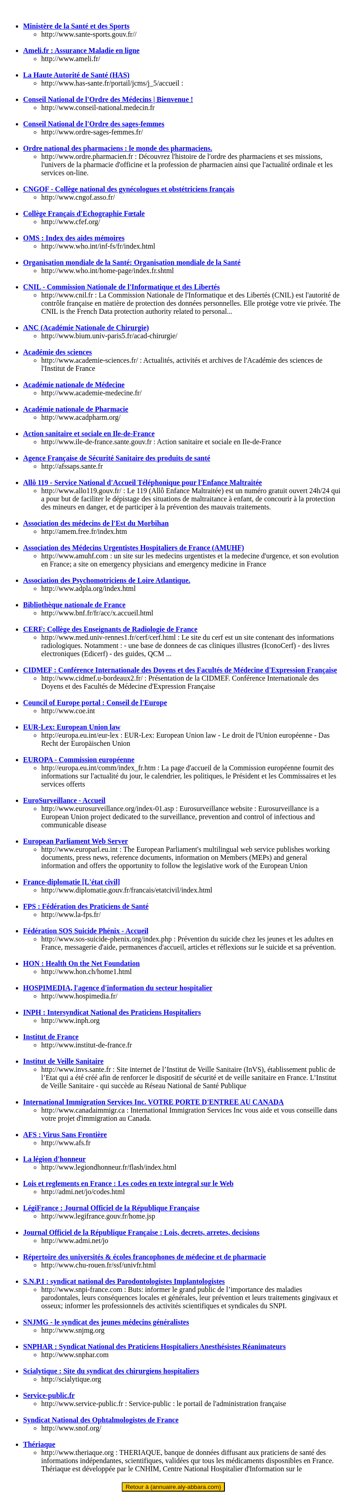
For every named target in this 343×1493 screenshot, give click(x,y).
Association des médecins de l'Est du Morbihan (96, 523)
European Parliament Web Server (75, 841)
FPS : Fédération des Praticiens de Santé (85, 906)
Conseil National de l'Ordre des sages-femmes (93, 124)
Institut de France (51, 1037)
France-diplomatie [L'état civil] (71, 882)
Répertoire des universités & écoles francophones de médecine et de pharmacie (144, 1257)
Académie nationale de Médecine (73, 385)
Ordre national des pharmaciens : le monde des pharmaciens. (117, 148)
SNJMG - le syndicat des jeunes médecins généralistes (106, 1322)
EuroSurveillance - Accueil (64, 800)
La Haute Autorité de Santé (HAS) (76, 75)
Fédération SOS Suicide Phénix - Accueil (85, 931)
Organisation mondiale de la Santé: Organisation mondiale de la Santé (131, 262)
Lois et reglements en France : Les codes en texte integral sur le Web (128, 1183)
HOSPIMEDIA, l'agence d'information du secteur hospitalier (117, 988)
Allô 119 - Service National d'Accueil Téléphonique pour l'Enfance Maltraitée (142, 482)
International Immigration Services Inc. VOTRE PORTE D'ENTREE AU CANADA (153, 1102)
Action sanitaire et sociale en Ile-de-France (89, 433)
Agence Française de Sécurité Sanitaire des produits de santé (116, 458)
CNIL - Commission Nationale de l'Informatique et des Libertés (121, 287)
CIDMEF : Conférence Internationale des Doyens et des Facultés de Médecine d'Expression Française (180, 670)
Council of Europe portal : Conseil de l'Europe (95, 702)
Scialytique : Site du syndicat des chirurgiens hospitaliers (111, 1371)
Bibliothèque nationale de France (74, 605)
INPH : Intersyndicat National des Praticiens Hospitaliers (112, 1012)
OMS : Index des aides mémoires (73, 238)
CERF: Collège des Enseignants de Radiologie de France (110, 629)
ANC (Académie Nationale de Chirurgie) (86, 327)
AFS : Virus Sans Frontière (65, 1134)
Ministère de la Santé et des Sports (76, 26)
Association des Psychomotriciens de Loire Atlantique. (106, 580)
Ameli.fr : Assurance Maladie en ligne (81, 50)
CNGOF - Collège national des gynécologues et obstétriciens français (128, 189)
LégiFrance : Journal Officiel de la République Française (111, 1208)
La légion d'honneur (54, 1159)
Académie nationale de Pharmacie (75, 409)
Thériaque (39, 1444)
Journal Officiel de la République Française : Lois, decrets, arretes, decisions (141, 1232)
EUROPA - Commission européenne (78, 759)
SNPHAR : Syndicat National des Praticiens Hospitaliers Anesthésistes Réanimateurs (154, 1346)
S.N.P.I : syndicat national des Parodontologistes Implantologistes (124, 1281)
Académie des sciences (57, 352)
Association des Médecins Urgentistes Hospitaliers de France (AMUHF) (133, 548)
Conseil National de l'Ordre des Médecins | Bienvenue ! (108, 99)
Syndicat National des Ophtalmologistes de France (101, 1420)
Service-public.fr (49, 1395)
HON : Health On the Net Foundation (81, 963)
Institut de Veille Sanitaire (63, 1061)
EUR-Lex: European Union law (71, 727)
